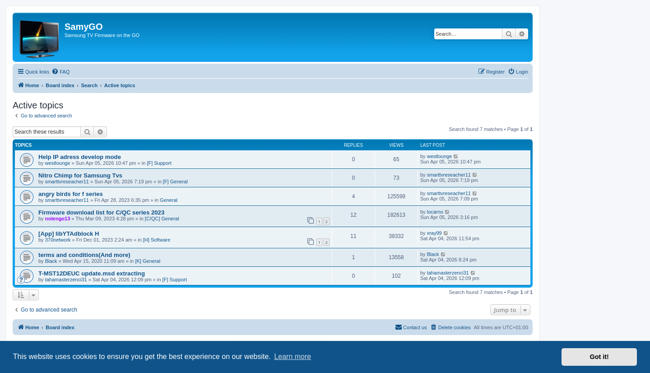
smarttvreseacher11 (67, 181)
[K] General (147, 261)
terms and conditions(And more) (84, 255)
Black (51, 261)
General (168, 200)
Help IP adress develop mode (79, 157)
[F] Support (159, 163)
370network (58, 239)
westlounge (57, 163)
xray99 (434, 233)
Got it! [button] (599, 356)
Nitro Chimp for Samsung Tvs (80, 175)
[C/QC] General (162, 218)
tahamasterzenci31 (66, 279)
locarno (435, 211)
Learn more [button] (292, 356)
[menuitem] (60, 71)
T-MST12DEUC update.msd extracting (91, 273)
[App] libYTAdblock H (68, 233)
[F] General (175, 181)
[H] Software (157, 239)
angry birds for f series (70, 194)
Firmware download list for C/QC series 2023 (101, 212)
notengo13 (57, 218)
